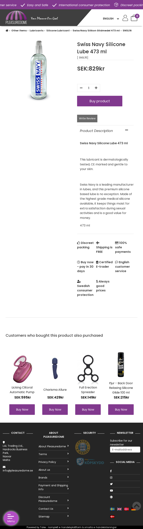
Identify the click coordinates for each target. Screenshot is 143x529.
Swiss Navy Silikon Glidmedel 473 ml (96, 30)
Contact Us (54, 509)
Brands (54, 477)
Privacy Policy (54, 462)
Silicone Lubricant (58, 30)
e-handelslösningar (105, 527)
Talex (43, 527)
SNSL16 (127, 30)
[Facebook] (125, 471)
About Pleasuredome (54, 446)
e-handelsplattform (70, 527)
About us (54, 470)
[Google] (125, 497)
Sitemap (54, 516)
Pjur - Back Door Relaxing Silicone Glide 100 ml (121, 388)
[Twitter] (125, 484)
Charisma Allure (55, 390)
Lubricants (36, 30)
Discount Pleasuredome (54, 499)
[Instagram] (125, 477)
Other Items (19, 30)
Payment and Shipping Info (54, 487)
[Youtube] (125, 490)
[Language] (111, 18)
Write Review (87, 118)
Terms (54, 454)
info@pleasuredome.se (18, 470)
